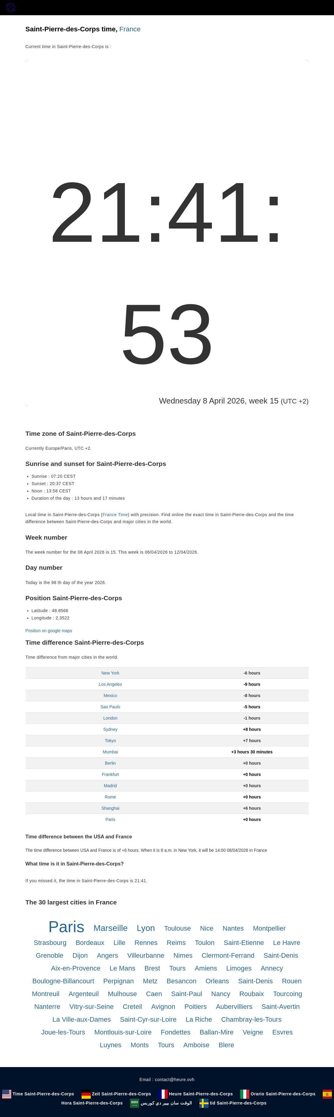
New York (110, 673)
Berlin (110, 763)
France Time (115, 514)
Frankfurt (110, 774)
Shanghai (110, 808)
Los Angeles (110, 684)
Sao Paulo (110, 706)
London (110, 718)
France (130, 29)
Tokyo (110, 740)
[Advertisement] (167, 105)
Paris (110, 819)
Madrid (110, 785)
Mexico (110, 695)
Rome (110, 797)
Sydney (110, 729)
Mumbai (110, 751)
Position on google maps (49, 630)
